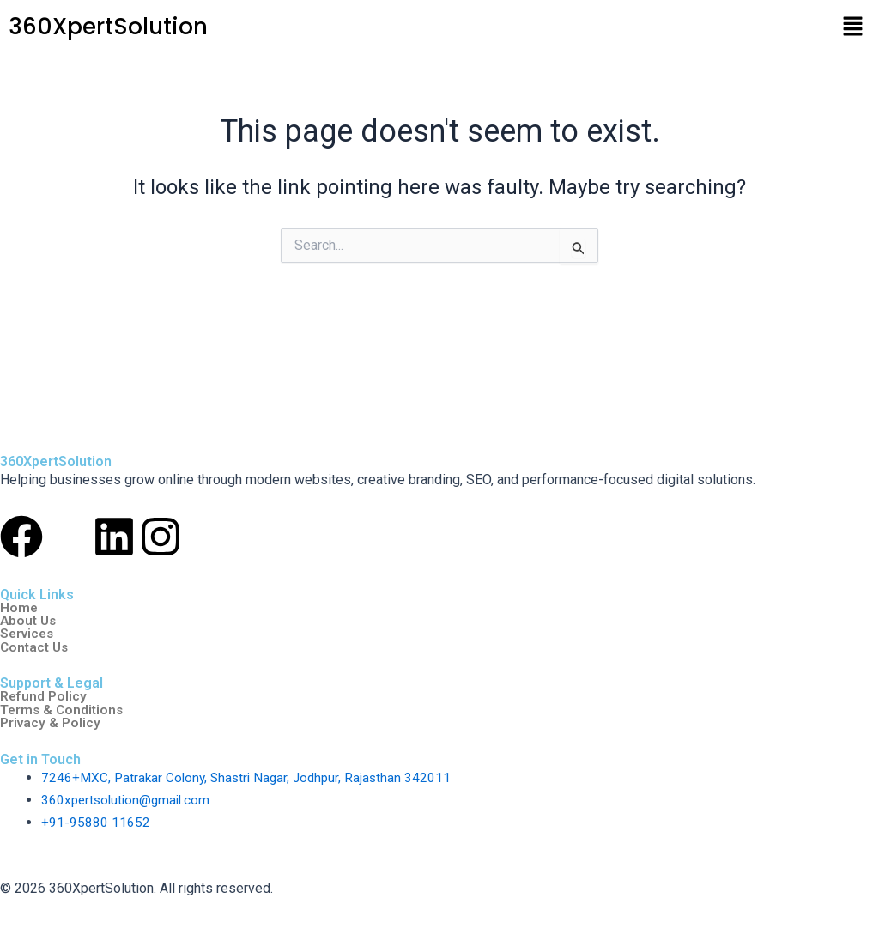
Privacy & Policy (51, 723)
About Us (29, 618)
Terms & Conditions (63, 709)
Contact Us (36, 646)
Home (19, 604)
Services (29, 632)
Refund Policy (44, 695)
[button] (853, 27)
